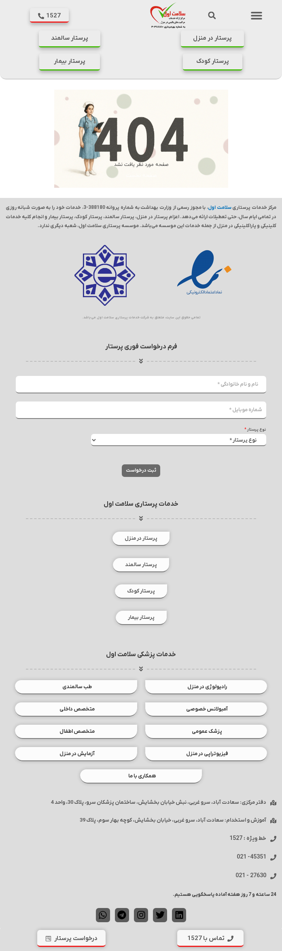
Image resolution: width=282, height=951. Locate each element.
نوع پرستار (255, 429)
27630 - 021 (250, 876)
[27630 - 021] (273, 876)
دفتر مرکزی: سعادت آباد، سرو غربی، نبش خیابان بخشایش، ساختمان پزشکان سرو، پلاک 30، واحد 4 (158, 802)
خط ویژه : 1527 (247, 838)
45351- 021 (251, 857)
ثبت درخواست (141, 470)
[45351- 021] (273, 857)
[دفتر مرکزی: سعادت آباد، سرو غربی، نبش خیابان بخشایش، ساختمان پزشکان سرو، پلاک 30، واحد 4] (273, 803)
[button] (256, 15)
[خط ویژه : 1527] (273, 839)
